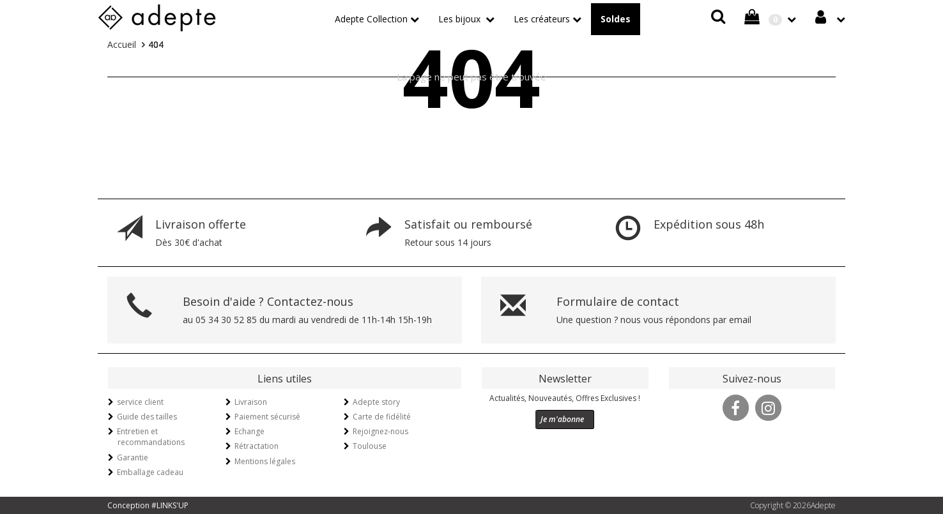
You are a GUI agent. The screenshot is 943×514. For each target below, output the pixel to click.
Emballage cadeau (150, 472)
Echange (249, 431)
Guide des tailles (147, 416)
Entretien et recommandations (151, 437)
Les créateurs (542, 19)
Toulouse (370, 446)
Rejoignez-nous (380, 431)
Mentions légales (264, 461)
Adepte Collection (371, 19)
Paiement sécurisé (267, 416)
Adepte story (376, 402)
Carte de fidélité (382, 416)
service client (140, 402)
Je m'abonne (562, 419)
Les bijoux (460, 19)
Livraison (250, 402)
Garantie (132, 457)
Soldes (616, 19)
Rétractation (256, 446)
